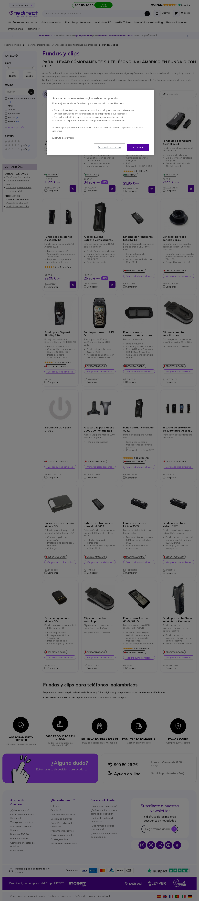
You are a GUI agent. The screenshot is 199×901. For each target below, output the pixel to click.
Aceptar (138, 147)
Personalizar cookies (109, 147)
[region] (100, 122)
